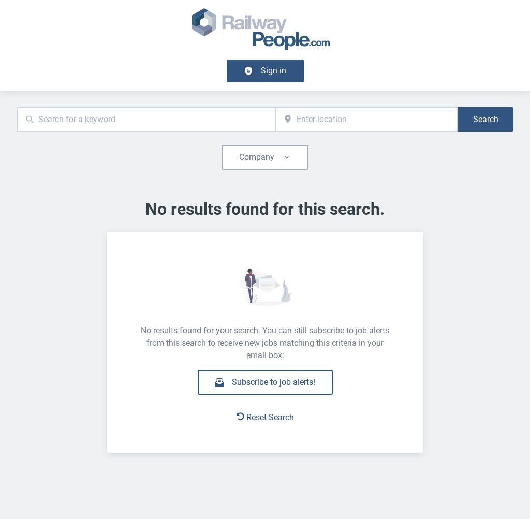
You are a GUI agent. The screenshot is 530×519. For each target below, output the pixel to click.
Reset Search (265, 417)
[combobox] (146, 119)
